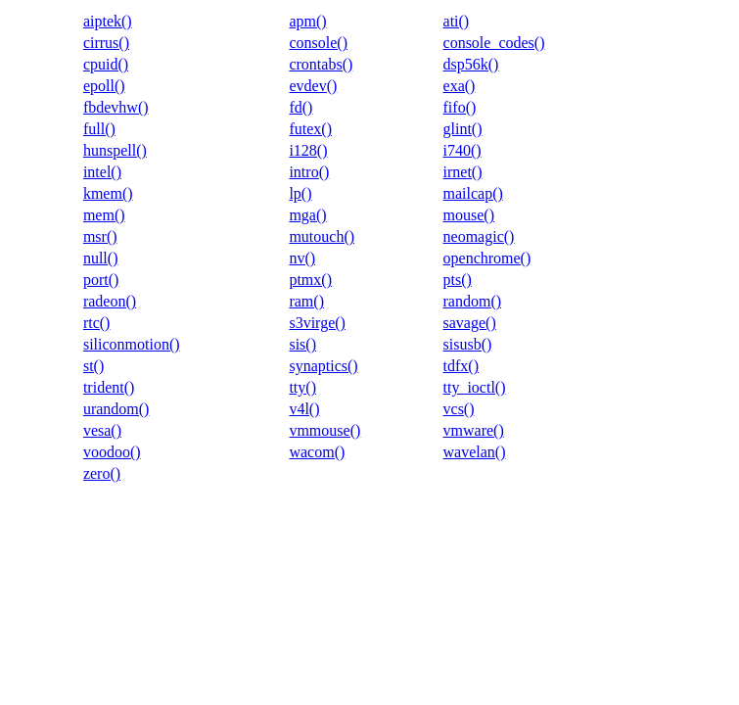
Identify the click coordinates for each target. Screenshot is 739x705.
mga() (307, 215)
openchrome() (487, 258)
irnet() (463, 172)
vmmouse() (324, 430)
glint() (463, 128)
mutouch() (321, 236)
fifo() (460, 107)
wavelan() (474, 452)
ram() (306, 301)
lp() (300, 193)
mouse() (468, 215)
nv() (302, 258)
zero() (101, 473)
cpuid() (105, 64)
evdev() (313, 85)
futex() (310, 128)
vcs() (459, 408)
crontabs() (320, 64)
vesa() (102, 430)
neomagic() (479, 236)
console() (318, 42)
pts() (457, 279)
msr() (100, 236)
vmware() (473, 430)
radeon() (109, 301)
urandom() (116, 408)
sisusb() (467, 344)
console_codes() (494, 42)
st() (93, 365)
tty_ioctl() (474, 387)
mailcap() (473, 193)
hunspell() (115, 150)
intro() (309, 172)
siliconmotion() (131, 344)
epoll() (104, 85)
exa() (459, 85)
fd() (300, 107)
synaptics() (323, 365)
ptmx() (310, 279)
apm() (307, 21)
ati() (456, 21)
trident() (108, 387)
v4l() (304, 408)
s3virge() (317, 322)
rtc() (97, 322)
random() (472, 301)
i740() (462, 150)
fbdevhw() (116, 107)
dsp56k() (471, 64)
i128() (308, 150)
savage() (469, 322)
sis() (302, 344)
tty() (302, 387)
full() (99, 128)
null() (100, 258)
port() (100, 279)
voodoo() (112, 452)
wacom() (317, 452)
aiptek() (107, 21)
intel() (102, 172)
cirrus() (106, 42)
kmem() (108, 193)
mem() (104, 215)
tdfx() (461, 365)
